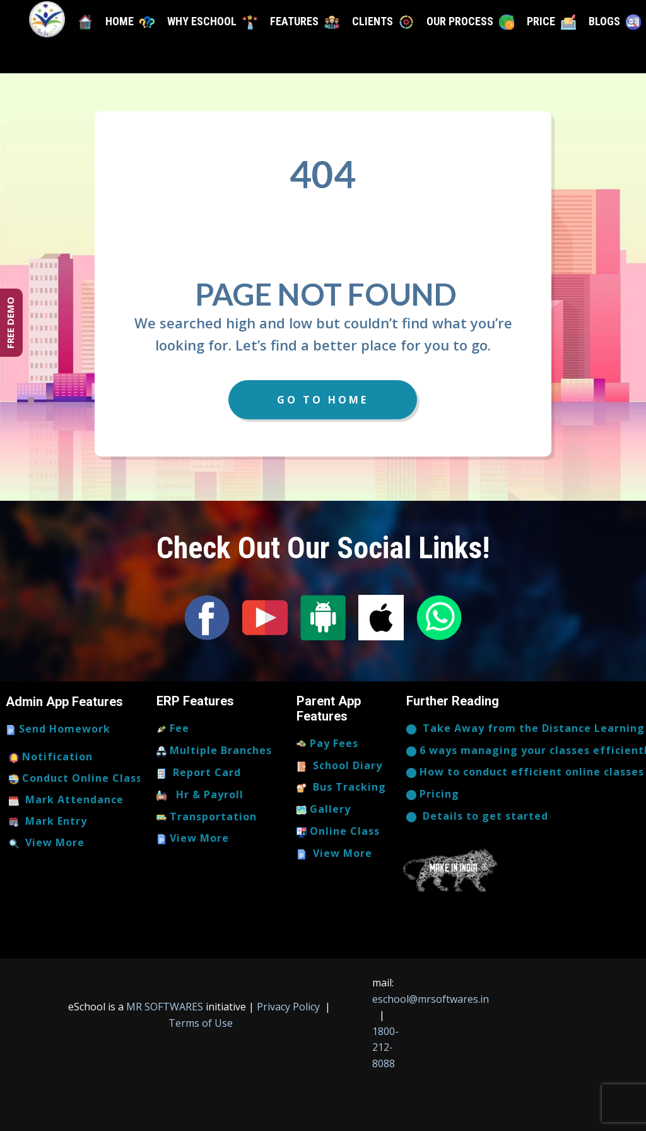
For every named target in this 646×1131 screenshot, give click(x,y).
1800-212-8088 (385, 1047)
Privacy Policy (289, 1007)
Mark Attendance (66, 800)
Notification (51, 757)
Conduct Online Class (75, 778)
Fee (172, 728)
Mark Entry (48, 821)
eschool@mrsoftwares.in (430, 999)
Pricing (432, 794)
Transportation (206, 817)
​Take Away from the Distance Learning (525, 728)
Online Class (338, 831)
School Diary (339, 766)
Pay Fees (327, 743)
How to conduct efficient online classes (525, 772)
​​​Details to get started (477, 816)
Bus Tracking (341, 787)
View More (47, 843)
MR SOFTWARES (166, 1007)
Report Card (198, 773)
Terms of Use (199, 1023)
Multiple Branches (214, 750)
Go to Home (322, 400)
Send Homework (58, 729)
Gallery (324, 809)
